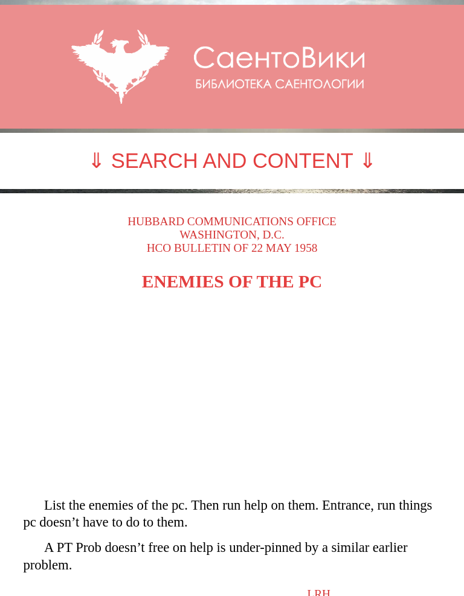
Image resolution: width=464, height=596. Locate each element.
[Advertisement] (231, 394)
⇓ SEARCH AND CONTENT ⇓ (232, 160)
